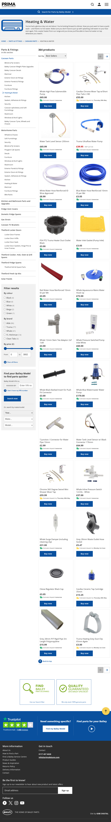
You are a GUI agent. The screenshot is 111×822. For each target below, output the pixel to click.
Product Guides (9, 760)
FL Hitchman (12, 334)
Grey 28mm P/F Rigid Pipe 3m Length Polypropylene (53, 640)
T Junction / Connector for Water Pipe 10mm (54, 440)
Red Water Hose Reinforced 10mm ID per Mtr (55, 291)
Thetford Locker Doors (11, 230)
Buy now (48, 106)
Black (9, 297)
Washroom (9, 114)
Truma (10, 327)
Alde (9, 323)
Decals (7, 153)
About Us (6, 750)
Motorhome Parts (9, 130)
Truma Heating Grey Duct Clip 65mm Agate (89, 640)
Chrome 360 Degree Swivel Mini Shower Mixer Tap (54, 490)
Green (9, 313)
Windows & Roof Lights (13, 117)
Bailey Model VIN (12, 381)
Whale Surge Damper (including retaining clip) (54, 540)
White (9, 305)
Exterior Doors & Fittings (14, 78)
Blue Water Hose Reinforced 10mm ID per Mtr (92, 191)
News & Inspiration (11, 763)
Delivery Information (11, 769)
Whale (10, 331)
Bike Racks (9, 194)
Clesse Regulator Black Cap (52, 589)
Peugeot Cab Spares (12, 150)
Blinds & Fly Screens (12, 63)
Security (8, 104)
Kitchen (7, 96)
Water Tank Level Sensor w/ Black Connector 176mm (91, 440)
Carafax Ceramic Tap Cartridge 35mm (89, 590)
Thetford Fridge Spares (11, 262)
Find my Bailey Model (55, 728)
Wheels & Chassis (11, 135)
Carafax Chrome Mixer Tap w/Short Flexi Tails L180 (92, 92)
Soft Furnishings (11, 138)
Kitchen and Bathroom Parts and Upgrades (15, 202)
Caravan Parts (7, 58)
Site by (99, 813)
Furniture (8, 85)
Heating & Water (11, 93)
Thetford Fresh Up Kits (11, 273)
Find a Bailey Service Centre (15, 756)
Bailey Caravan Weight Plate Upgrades (19, 66)
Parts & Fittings (9, 49)
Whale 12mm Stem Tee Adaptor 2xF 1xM (56, 341)
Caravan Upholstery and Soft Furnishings (16, 109)
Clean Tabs (11, 338)
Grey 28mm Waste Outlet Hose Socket (90, 540)
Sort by (41, 56)
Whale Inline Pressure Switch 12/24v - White (89, 490)
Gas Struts (5, 219)
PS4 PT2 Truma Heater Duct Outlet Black (55, 241)
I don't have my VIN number (16, 390)
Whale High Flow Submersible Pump (53, 92)
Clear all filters (11, 362)
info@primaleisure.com (49, 757)
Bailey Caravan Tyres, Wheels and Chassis (17, 122)
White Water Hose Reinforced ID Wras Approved (54, 191)
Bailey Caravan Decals (13, 70)
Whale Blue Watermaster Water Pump (90, 391)
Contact (6, 773)
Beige (9, 309)
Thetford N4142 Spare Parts (15, 267)
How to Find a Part (10, 753)
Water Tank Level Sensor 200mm (54, 141)
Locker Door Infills (11, 238)
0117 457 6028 (45, 754)
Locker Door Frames (12, 234)
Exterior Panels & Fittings (14, 81)
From (6, 354)
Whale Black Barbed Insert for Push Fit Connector (55, 391)
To (20, 354)
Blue (8, 301)
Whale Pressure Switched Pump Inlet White (90, 341)
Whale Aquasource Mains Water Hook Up (90, 291)
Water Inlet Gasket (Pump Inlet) (90, 240)
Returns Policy (9, 766)
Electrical (8, 74)
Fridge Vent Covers (9, 209)
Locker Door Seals (11, 242)
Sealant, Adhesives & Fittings (15, 100)
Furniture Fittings (11, 89)
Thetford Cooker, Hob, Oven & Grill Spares (16, 256)
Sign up (65, 790)
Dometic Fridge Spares (11, 214)
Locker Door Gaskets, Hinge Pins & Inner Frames (18, 247)
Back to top (45, 661)
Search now (12, 398)
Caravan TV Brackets (10, 225)
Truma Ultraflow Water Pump (89, 141)
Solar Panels (6, 279)
